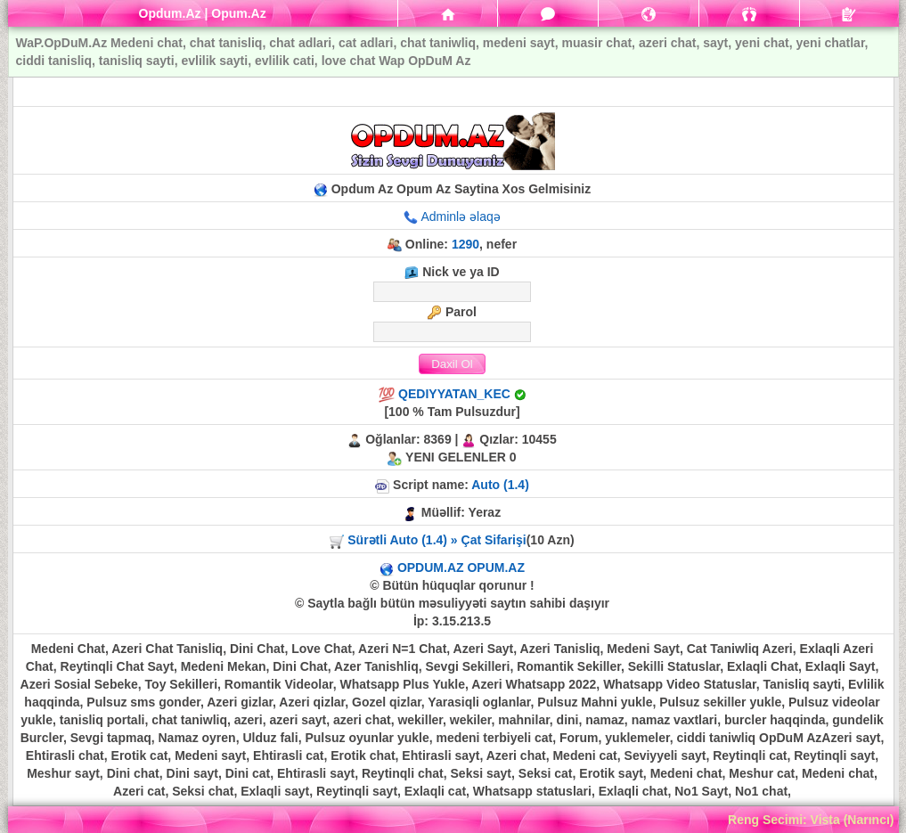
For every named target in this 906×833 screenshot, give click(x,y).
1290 (465, 244)
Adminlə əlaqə (460, 216)
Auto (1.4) (500, 485)
